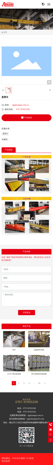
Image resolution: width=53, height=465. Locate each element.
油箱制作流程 (39, 350)
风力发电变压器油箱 (39, 374)
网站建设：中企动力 (11, 458)
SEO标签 (30, 458)
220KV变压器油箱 (14, 374)
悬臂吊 (5, 134)
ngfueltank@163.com (35, 419)
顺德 (23, 458)
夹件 (14, 350)
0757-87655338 (23, 109)
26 (39, 383)
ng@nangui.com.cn (20, 105)
